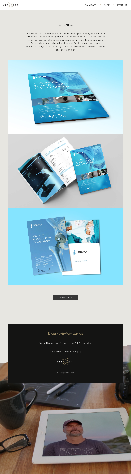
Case (107, 5)
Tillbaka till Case (65, 297)
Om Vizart (90, 5)
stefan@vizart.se (83, 343)
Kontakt (122, 5)
